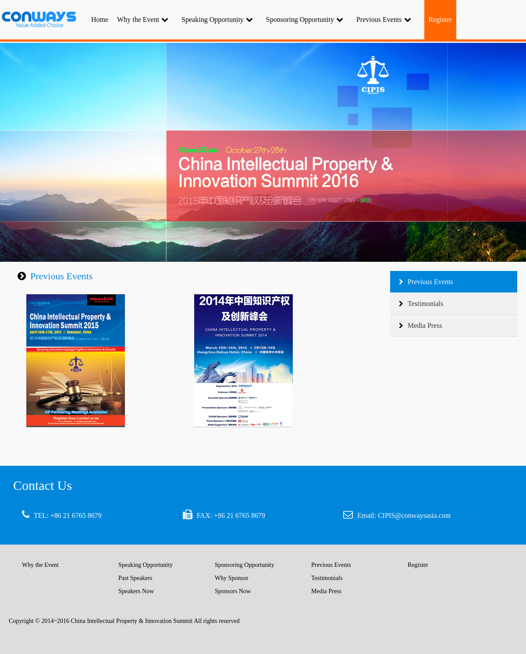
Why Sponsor (232, 578)
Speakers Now (136, 591)
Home (99, 19)
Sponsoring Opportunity (304, 19)
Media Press (420, 325)
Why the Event (142, 19)
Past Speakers (135, 578)
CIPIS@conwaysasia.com (414, 515)
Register (418, 565)
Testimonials (421, 303)
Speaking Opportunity (217, 19)
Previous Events (383, 19)
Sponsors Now (233, 591)
